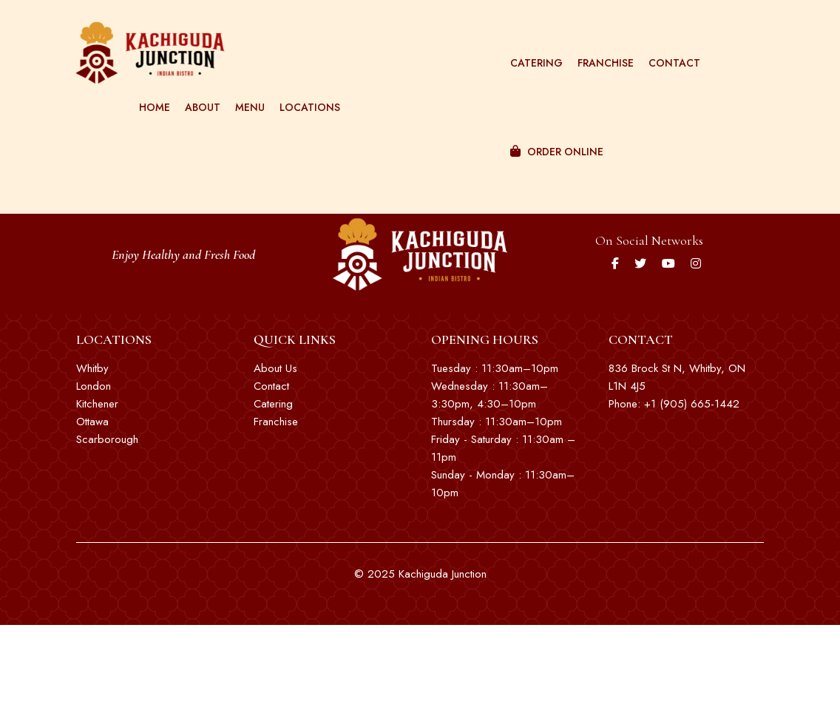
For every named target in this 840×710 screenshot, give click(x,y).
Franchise (600, 44)
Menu (246, 88)
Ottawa (92, 421)
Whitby (92, 368)
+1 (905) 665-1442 (691, 404)
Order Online (550, 133)
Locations (306, 88)
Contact (668, 44)
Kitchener (97, 404)
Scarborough (107, 439)
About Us (275, 368)
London (93, 386)
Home (150, 88)
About (199, 88)
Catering (530, 44)
